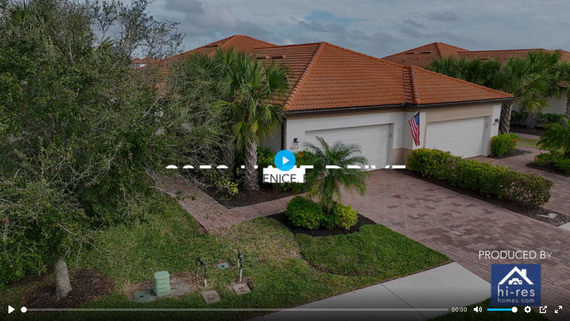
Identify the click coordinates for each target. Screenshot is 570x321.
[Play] (11, 309)
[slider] (234, 309)
